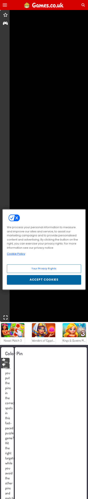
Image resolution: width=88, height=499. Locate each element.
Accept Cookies (44, 280)
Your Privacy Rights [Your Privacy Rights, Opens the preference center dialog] (44, 268)
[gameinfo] (5, 24)
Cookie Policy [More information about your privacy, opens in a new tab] (16, 254)
